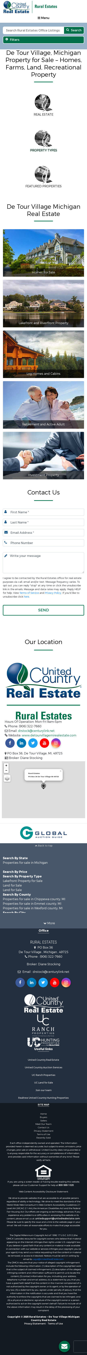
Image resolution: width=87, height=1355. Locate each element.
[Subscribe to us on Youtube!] (44, 743)
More (49, 923)
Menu (43, 18)
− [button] (6, 770)
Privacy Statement (43, 1130)
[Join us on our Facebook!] (10, 743)
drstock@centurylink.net (36, 731)
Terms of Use (43, 1134)
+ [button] (6, 765)
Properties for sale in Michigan (25, 863)
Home (43, 1113)
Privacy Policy (53, 592)
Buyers (43, 1117)
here (26, 596)
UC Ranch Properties (43, 1075)
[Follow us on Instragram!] (66, 982)
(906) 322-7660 (51, 957)
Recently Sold (43, 1137)
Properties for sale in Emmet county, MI (32, 904)
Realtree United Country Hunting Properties (43, 1097)
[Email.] (43, 532)
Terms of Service (29, 592)
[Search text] (33, 30)
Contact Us (43, 1127)
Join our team (44, 1090)
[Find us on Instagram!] (56, 743)
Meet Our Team (43, 1124)
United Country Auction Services (43, 1067)
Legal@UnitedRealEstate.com (48, 1259)
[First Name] (43, 512)
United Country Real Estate (43, 1059)
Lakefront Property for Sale (23, 881)
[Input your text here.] (43, 562)
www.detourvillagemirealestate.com (49, 735)
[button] (43, 610)
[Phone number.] (43, 542)
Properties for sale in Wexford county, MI (33, 908)
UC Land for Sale (43, 1082)
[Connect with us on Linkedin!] (21, 743)
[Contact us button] (64, 1346)
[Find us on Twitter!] (33, 743)
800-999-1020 (66, 1185)
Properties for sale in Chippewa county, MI (34, 899)
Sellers (43, 1120)
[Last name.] (43, 522)
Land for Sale (12, 885)
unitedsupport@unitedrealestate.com (57, 1218)
